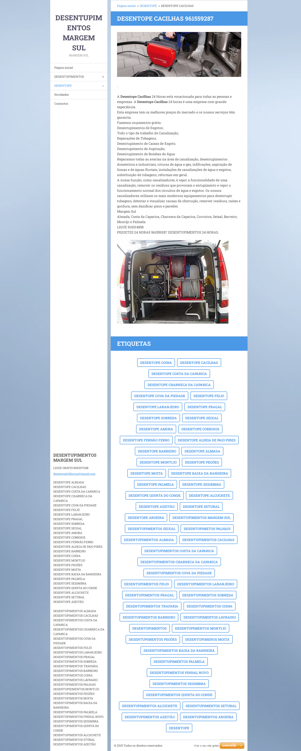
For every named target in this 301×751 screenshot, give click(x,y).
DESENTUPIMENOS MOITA (207, 639)
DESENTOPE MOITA (146, 473)
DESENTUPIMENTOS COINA (209, 606)
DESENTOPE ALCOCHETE (209, 495)
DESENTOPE (63, 86)
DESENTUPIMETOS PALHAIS (207, 528)
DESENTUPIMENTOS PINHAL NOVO (179, 672)
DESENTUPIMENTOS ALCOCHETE (149, 706)
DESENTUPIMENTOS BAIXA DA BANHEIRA (179, 650)
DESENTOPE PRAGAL (204, 407)
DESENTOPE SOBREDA (158, 418)
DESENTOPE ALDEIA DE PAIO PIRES (207, 440)
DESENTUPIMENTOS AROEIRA (208, 717)
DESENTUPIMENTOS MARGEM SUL (201, 517)
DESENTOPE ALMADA (202, 451)
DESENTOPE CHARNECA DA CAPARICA (179, 384)
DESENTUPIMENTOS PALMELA (179, 661)
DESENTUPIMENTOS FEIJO (146, 584)
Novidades (61, 95)
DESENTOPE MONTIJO (158, 462)
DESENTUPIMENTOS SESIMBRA (179, 683)
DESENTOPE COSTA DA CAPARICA (179, 373)
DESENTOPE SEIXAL (201, 418)
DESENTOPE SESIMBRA (201, 484)
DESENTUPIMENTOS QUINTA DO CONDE (179, 695)
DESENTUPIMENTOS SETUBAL (211, 706)
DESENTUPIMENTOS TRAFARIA (152, 606)
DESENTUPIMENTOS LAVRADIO (210, 617)
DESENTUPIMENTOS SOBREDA (207, 595)
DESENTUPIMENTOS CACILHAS (208, 540)
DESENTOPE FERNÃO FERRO (146, 440)
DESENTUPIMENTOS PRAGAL (149, 595)
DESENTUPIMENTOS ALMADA (149, 540)
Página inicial (63, 68)
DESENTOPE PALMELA (155, 484)
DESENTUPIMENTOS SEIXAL (151, 528)
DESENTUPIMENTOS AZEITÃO (150, 717)
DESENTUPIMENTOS (69, 77)
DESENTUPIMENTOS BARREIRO (149, 617)
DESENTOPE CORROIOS (200, 429)
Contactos (61, 103)
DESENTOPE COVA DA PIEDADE (159, 396)
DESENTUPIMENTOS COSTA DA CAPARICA (179, 551)
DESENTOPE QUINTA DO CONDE (155, 495)
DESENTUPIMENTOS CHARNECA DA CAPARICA (179, 562)
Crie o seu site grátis (206, 745)
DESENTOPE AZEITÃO (157, 506)
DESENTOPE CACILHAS (199, 362)
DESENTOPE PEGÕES (202, 462)
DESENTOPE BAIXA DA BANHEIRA (199, 473)
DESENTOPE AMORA (156, 429)
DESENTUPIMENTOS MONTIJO (200, 628)
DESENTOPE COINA (156, 362)
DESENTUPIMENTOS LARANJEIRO (205, 584)
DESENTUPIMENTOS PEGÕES (153, 639)
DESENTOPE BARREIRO (157, 451)
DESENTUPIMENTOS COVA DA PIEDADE (179, 573)
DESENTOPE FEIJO (209, 396)
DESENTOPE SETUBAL (201, 506)
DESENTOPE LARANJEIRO (157, 407)
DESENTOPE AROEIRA (146, 517)
